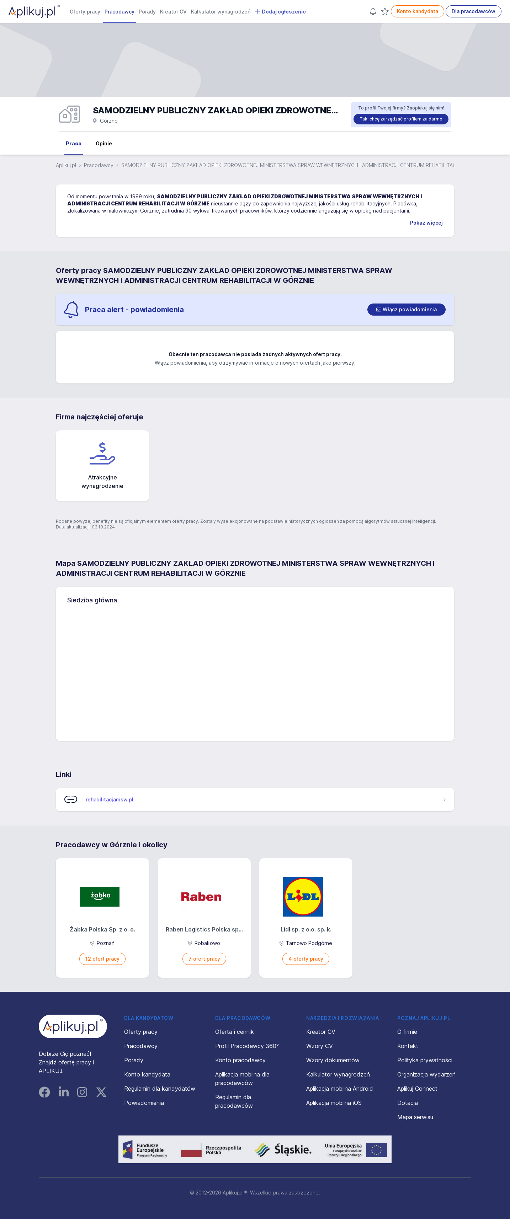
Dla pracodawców (473, 11)
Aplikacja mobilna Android (339, 1088)
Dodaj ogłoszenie (280, 12)
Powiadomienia (144, 1102)
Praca (73, 143)
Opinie (104, 143)
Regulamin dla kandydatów (159, 1088)
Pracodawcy (119, 12)
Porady (147, 12)
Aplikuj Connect (417, 1088)
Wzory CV (319, 1045)
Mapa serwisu (415, 1117)
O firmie (407, 1031)
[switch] (406, 310)
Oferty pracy (85, 12)
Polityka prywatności (424, 1060)
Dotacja (407, 1102)
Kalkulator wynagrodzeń (220, 12)
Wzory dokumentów (333, 1060)
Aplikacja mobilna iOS (334, 1102)
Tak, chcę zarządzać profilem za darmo (401, 119)
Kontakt (407, 1045)
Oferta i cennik (234, 1031)
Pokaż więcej (426, 223)
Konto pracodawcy (240, 1060)
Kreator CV (173, 12)
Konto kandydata (417, 11)
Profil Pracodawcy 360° (247, 1045)
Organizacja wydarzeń (426, 1074)
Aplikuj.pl (66, 165)
